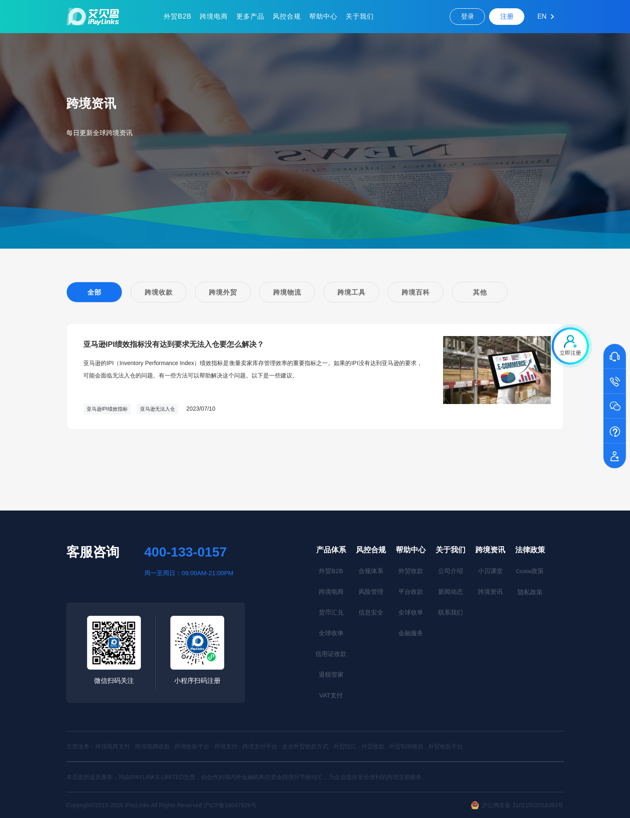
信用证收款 (330, 653)
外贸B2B (177, 16)
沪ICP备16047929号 (230, 805)
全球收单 (331, 632)
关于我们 (360, 16)
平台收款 (410, 591)
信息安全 (371, 612)
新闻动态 (450, 591)
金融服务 (410, 632)
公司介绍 (450, 570)
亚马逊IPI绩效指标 (107, 409)
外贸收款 (410, 570)
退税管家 (331, 674)
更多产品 (250, 16)
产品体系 (331, 550)
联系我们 (450, 612)
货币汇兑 (331, 612)
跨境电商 (214, 16)
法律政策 (530, 550)
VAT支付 (331, 695)
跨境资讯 (490, 550)
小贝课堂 (490, 570)
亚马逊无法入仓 (157, 409)
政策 (530, 570)
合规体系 (371, 570)
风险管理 (371, 591)
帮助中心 (323, 16)
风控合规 (287, 16)
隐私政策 (530, 591)
